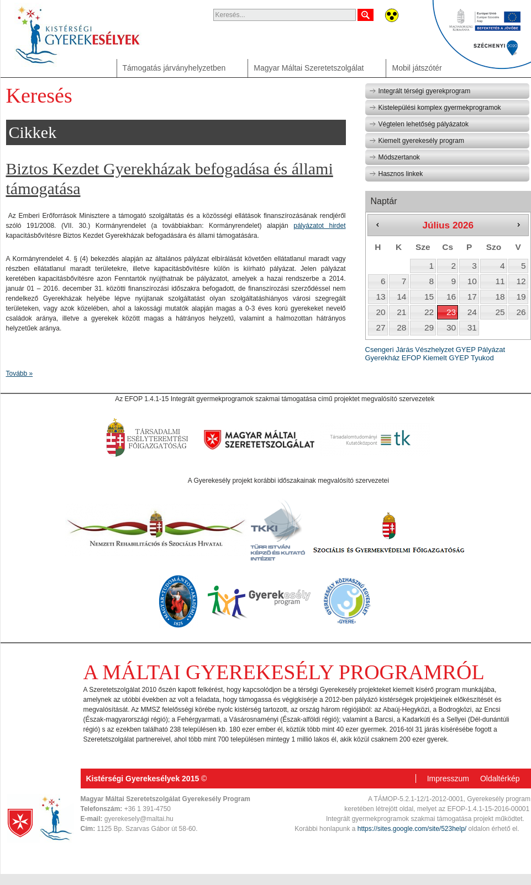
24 (472, 312)
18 (500, 296)
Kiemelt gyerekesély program (416, 141)
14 (401, 296)
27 (380, 327)
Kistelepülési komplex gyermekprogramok (435, 107)
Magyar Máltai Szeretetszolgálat (309, 67)
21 (401, 312)
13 (380, 296)
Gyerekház (382, 358)
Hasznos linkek (396, 174)
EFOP (411, 358)
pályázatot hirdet (319, 226)
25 (500, 312)
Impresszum (448, 778)
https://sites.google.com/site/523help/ (411, 829)
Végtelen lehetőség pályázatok (419, 124)
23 (451, 312)
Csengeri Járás (389, 349)
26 (520, 312)
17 (472, 296)
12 (520, 281)
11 (500, 281)
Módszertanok (394, 157)
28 (401, 327)
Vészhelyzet (434, 349)
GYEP (466, 349)
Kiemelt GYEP (446, 358)
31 (472, 327)
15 (429, 296)
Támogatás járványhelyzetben (174, 67)
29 (429, 327)
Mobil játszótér (416, 67)
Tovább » (19, 373)
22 (429, 312)
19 (520, 296)
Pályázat (491, 349)
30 (451, 327)
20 (380, 312)
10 (472, 281)
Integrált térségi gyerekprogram (420, 91)
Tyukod (482, 358)
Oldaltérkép (500, 778)
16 (451, 296)
